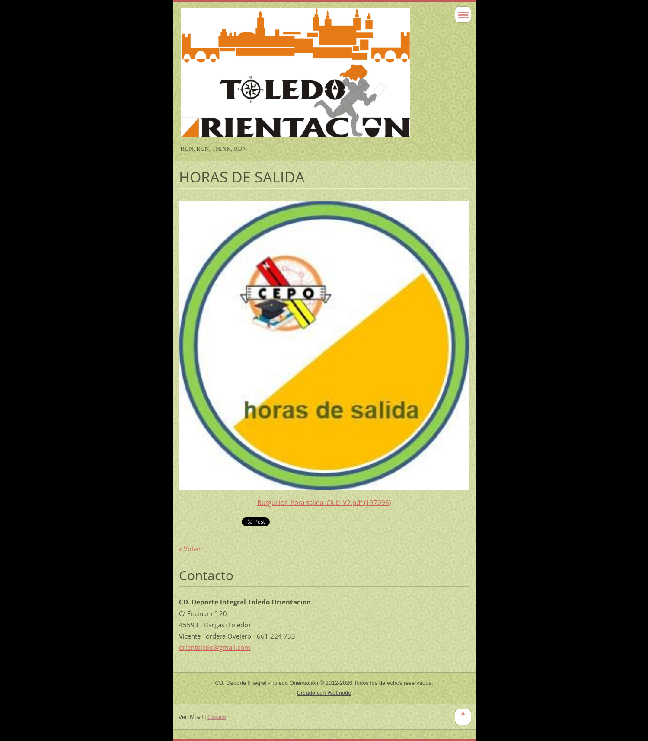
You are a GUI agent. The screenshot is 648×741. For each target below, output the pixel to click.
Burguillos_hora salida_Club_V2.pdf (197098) (324, 502)
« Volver (191, 548)
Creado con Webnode (324, 693)
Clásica (216, 717)
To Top (463, 717)
